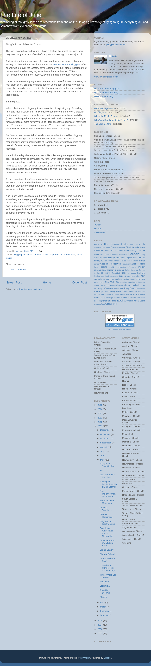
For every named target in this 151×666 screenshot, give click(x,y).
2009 (100, 426)
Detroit (96, 258)
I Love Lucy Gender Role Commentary (107, 568)
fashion (104, 261)
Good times (105, 264)
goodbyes (116, 264)
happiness (135, 264)
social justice (132, 294)
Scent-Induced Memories (107, 501)
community (122, 250)
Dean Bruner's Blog (103, 96)
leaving (97, 276)
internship (119, 270)
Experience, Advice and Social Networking (106, 532)
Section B (109, 294)
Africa (96, 244)
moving (126, 279)
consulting (131, 250)
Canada (115, 247)
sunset (124, 297)
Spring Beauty (106, 550)
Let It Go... (105, 586)
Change (103, 597)
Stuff (102, 470)
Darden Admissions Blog (106, 92)
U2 (125, 301)
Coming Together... (106, 508)
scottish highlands (138, 291)
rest (143, 288)
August (104, 447)
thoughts (107, 301)
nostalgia (123, 282)
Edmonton (120, 258)
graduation (125, 264)
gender (97, 264)
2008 (100, 620)
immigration (121, 267)
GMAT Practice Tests (115, 329)
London (122, 276)
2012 (100, 413)
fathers (110, 261)
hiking (142, 264)
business (27, 254)
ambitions (104, 244)
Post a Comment (18, 269)
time (114, 301)
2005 (100, 633)
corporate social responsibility (47, 254)
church (106, 250)
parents (113, 285)
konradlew (85, 658)
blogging (17, 254)
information (132, 267)
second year (99, 294)
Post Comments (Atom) (30, 289)
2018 (100, 405)
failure (135, 258)
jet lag (97, 273)
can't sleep (106, 247)
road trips (98, 291)
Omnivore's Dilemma (136, 282)
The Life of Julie (20, 15)
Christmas (98, 250)
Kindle (123, 273)
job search (105, 273)
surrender (132, 297)
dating (143, 255)
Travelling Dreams (105, 591)
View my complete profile (106, 77)
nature (132, 279)
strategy (110, 298)
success (117, 298)
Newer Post (14, 282)
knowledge (132, 273)
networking (140, 279)
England (129, 258)
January (104, 615)
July (102, 451)
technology (98, 301)
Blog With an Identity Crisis (107, 522)
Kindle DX (104, 581)
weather (108, 304)
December (105, 430)
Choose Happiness (106, 515)
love (128, 276)
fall (144, 258)
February (105, 611)
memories (110, 279)
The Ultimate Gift (102, 124)
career (122, 247)
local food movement (109, 276)
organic (97, 285)
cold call (113, 250)
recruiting (98, 288)
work (115, 304)
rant (143, 285)
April (102, 602)
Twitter (97, 225)
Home (47, 282)
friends (142, 260)
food (128, 261)
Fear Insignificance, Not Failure (108, 493)
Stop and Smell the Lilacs (107, 475)
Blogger (107, 658)
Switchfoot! (99, 232)
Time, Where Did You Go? (108, 576)
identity (112, 267)
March (103, 607)
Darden (66, 254)
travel (119, 300)
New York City (112, 282)
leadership (141, 273)
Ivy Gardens (140, 270)
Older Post (79, 282)
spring (103, 298)
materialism (135, 276)
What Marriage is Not (104, 108)
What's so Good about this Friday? (111, 120)
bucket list (140, 244)
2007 (100, 625)
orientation (105, 285)
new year (99, 282)
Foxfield (135, 261)
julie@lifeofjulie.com (116, 44)
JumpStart (116, 273)
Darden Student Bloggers (66, 64)
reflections (108, 288)
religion (139, 288)
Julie (114, 56)
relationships (119, 288)
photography (121, 285)
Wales (102, 304)
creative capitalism (119, 255)
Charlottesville (132, 247)
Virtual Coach (139, 301)
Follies (123, 261)
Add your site (127, 329)
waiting (97, 304)
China (142, 247)
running (112, 291)
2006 (100, 629)
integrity (141, 267)
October (104, 438)
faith (73, 254)
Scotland (127, 291)
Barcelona (115, 244)
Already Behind (107, 554)
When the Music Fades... (106, 116)
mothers (118, 279)
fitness (117, 261)
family (97, 260)
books (132, 244)
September (106, 443)
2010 (100, 422)
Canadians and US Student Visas (107, 543)
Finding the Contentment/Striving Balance (108, 484)
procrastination (134, 285)
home (96, 267)
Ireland (128, 270)
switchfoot (141, 298)
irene (133, 270)
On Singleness (101, 112)
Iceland (104, 267)
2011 (100, 418)
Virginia (129, 301)
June (103, 455)
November (105, 434)
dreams (103, 258)
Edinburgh (110, 258)
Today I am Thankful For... (108, 464)
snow (122, 294)
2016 (100, 409)
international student (104, 270)
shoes (117, 294)
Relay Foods (129, 288)
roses (106, 291)
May (102, 460)
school (119, 291)
